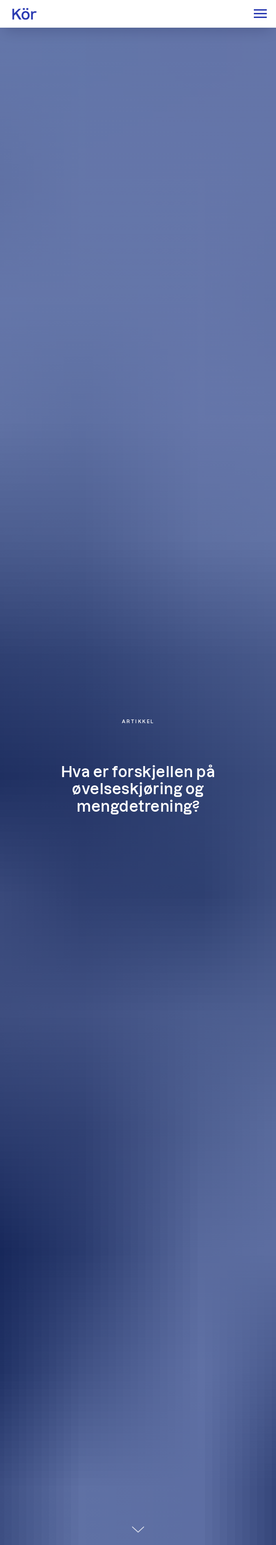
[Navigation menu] (260, 13)
